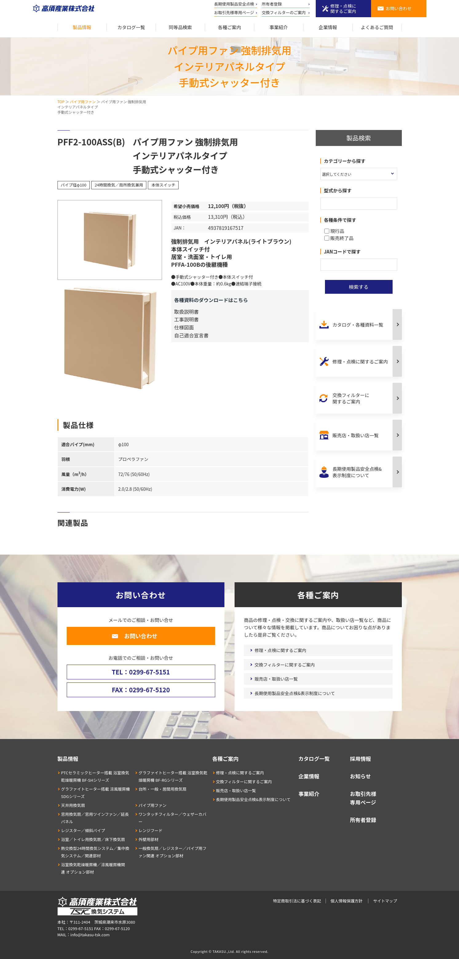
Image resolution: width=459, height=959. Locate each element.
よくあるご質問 (377, 27)
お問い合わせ (399, 8)
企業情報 (328, 27)
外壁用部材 (149, 839)
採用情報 (360, 758)
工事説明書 (186, 319)
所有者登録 (272, 4)
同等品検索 (180, 27)
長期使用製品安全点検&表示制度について (357, 472)
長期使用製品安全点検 (234, 4)
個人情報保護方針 (346, 900)
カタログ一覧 (131, 27)
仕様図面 (184, 327)
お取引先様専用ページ (234, 12)
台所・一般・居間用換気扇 (163, 789)
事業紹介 (278, 27)
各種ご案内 (229, 27)
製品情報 (82, 27)
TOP (61, 101)
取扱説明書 (186, 311)
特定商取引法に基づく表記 (297, 900)
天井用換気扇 (73, 805)
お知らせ (360, 776)
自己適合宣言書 (191, 335)
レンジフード (151, 830)
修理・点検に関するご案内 (343, 8)
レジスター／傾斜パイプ (83, 830)
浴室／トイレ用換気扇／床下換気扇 (93, 839)
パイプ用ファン (83, 101)
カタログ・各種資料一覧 (358, 324)
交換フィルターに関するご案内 (351, 398)
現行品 (334, 231)
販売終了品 (339, 238)
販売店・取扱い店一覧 (356, 435)
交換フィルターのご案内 (284, 12)
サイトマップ (385, 900)
